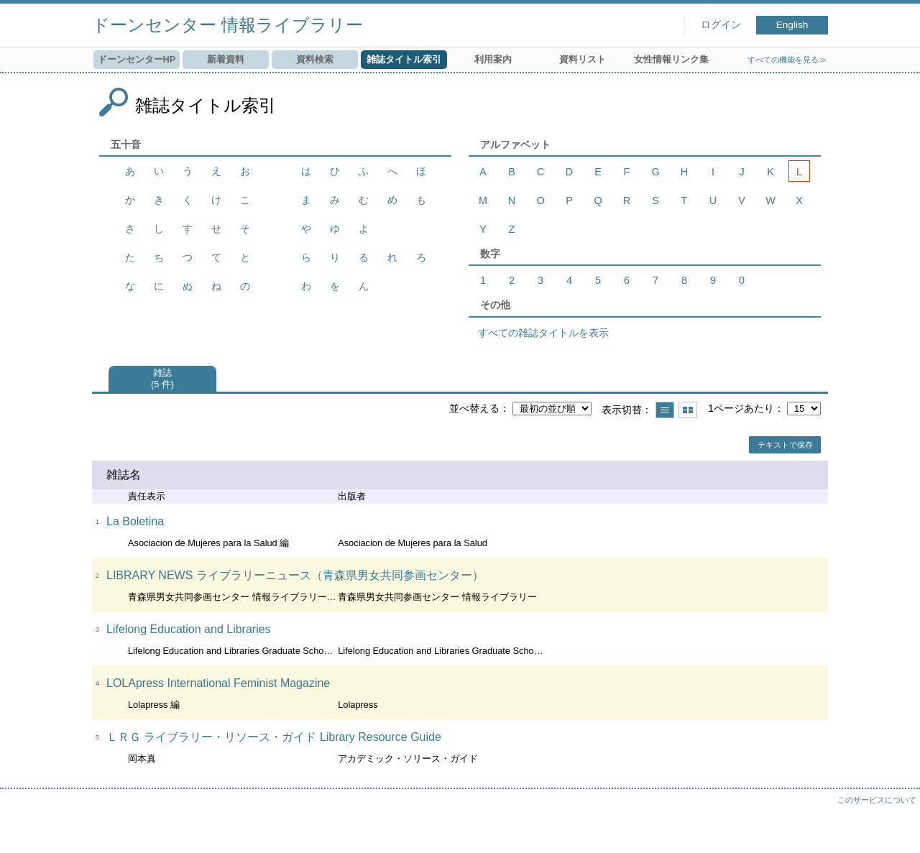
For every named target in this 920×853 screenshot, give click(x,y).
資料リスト (582, 59)
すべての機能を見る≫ (787, 59)
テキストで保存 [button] (785, 445)
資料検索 (315, 59)
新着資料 (225, 59)
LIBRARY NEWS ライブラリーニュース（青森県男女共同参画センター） (295, 575)
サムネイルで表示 (687, 410)
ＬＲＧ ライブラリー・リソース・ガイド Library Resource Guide (273, 737)
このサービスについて (876, 800)
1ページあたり (741, 408)
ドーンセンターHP (137, 59)
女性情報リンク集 (671, 59)
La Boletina (135, 521)
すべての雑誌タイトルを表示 (543, 332)
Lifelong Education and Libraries (188, 629)
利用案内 (493, 59)
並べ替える (474, 408)
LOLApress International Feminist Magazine (218, 683)
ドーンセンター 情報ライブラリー (227, 24)
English (792, 24)
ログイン (721, 24)
